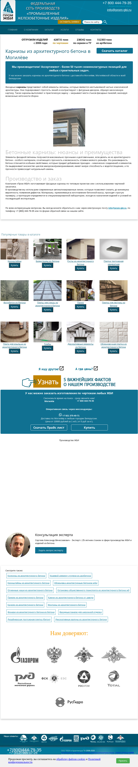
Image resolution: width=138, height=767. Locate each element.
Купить (14, 265)
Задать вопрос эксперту (50, 550)
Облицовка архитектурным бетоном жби (75, 583)
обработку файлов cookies (70, 759)
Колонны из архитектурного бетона (26, 575)
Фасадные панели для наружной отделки (80, 612)
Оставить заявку (69, 22)
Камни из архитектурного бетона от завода (70, 597)
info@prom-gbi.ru (119, 10)
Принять (123, 761)
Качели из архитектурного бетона (25, 605)
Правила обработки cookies (124, 752)
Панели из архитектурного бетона (25, 597)
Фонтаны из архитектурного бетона (66, 605)
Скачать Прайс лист (48, 427)
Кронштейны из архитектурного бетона (28, 583)
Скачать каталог (115, 51)
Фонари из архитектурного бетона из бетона (31, 612)
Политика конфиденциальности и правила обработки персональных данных (87, 752)
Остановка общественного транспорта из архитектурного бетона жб (93, 590)
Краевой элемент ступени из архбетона (70, 575)
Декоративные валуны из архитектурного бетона (81, 619)
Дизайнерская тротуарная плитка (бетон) (29, 619)
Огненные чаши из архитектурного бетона (30, 590)
